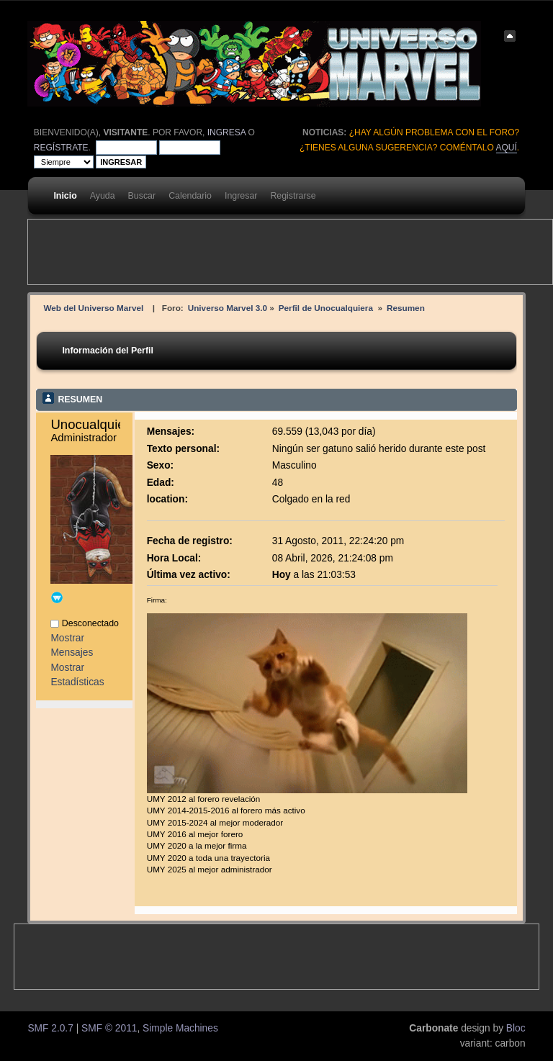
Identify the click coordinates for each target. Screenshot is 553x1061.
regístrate (61, 148)
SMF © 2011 (109, 1028)
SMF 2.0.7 (50, 1028)
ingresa (226, 132)
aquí (506, 148)
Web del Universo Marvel (93, 307)
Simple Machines (180, 1028)
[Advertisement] (290, 252)
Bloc (516, 1028)
